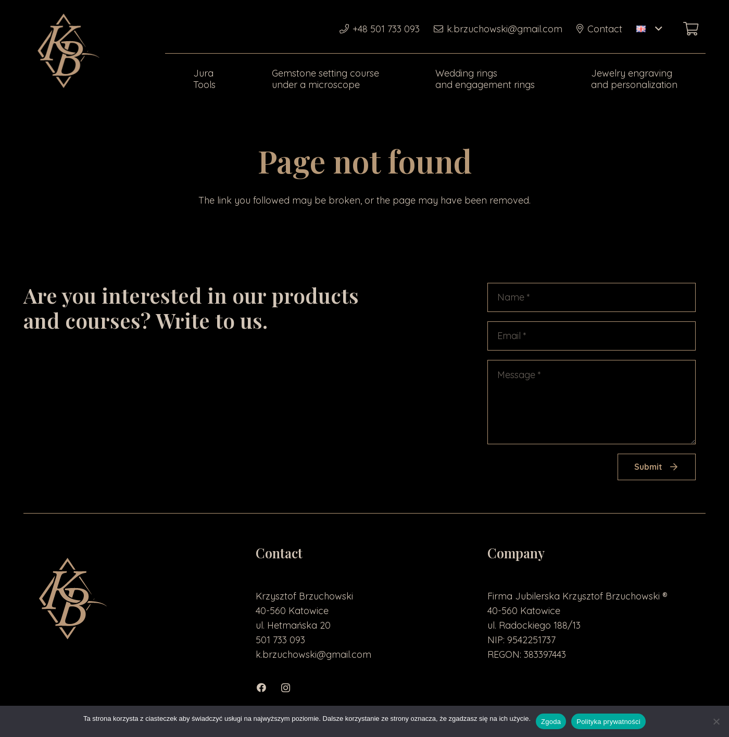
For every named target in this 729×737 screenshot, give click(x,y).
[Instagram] (291, 687)
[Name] (591, 297)
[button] (649, 28)
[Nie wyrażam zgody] (716, 721)
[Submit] (657, 467)
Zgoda (551, 722)
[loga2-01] (66, 52)
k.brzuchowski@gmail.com (313, 654)
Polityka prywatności (608, 722)
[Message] (591, 402)
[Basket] (691, 29)
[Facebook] (267, 687)
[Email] (591, 336)
